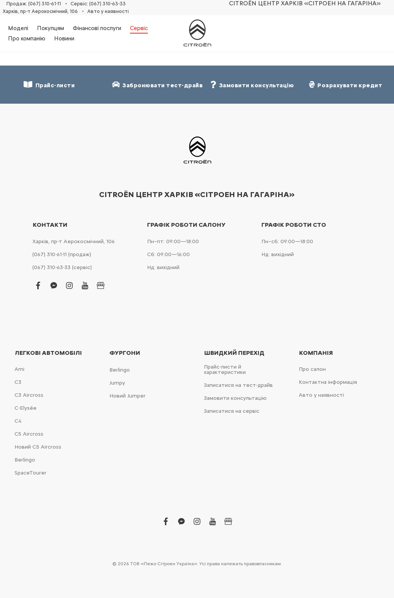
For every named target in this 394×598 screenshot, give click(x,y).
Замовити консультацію (235, 398)
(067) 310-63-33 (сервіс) (62, 267)
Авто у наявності (108, 11)
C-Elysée (25, 408)
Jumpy (117, 383)
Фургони (124, 353)
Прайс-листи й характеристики (225, 369)
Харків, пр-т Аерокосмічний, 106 (40, 11)
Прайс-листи (49, 85)
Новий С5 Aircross (37, 447)
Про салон (312, 369)
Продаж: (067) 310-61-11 (33, 3)
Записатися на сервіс (231, 411)
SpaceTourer (30, 473)
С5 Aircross (28, 434)
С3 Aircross (28, 395)
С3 (17, 382)
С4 (17, 421)
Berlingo (24, 460)
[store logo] (197, 33)
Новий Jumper (127, 396)
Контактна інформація (328, 382)
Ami (19, 369)
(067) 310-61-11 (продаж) (61, 254)
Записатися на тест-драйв (238, 385)
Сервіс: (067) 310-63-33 (98, 3)
